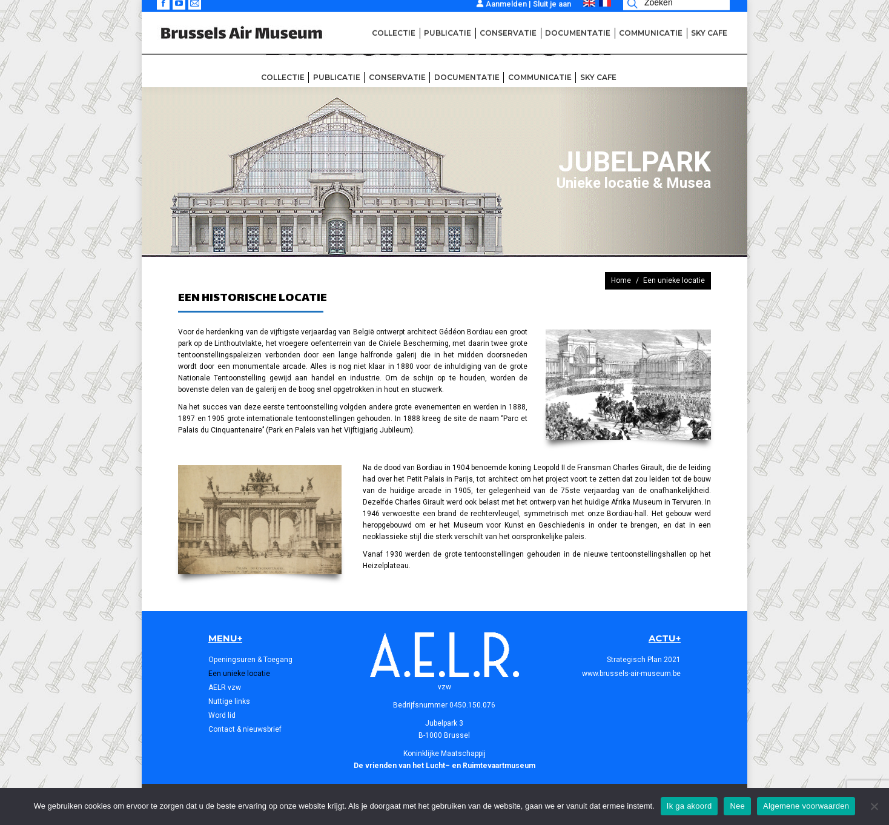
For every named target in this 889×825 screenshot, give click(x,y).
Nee (737, 805)
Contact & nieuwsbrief (245, 729)
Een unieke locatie (239, 673)
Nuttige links (229, 701)
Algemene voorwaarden (806, 805)
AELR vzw (224, 687)
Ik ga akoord (689, 805)
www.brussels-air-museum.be (631, 673)
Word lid (222, 715)
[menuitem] (282, 77)
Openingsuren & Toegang (250, 659)
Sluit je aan (552, 10)
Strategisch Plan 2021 (644, 659)
